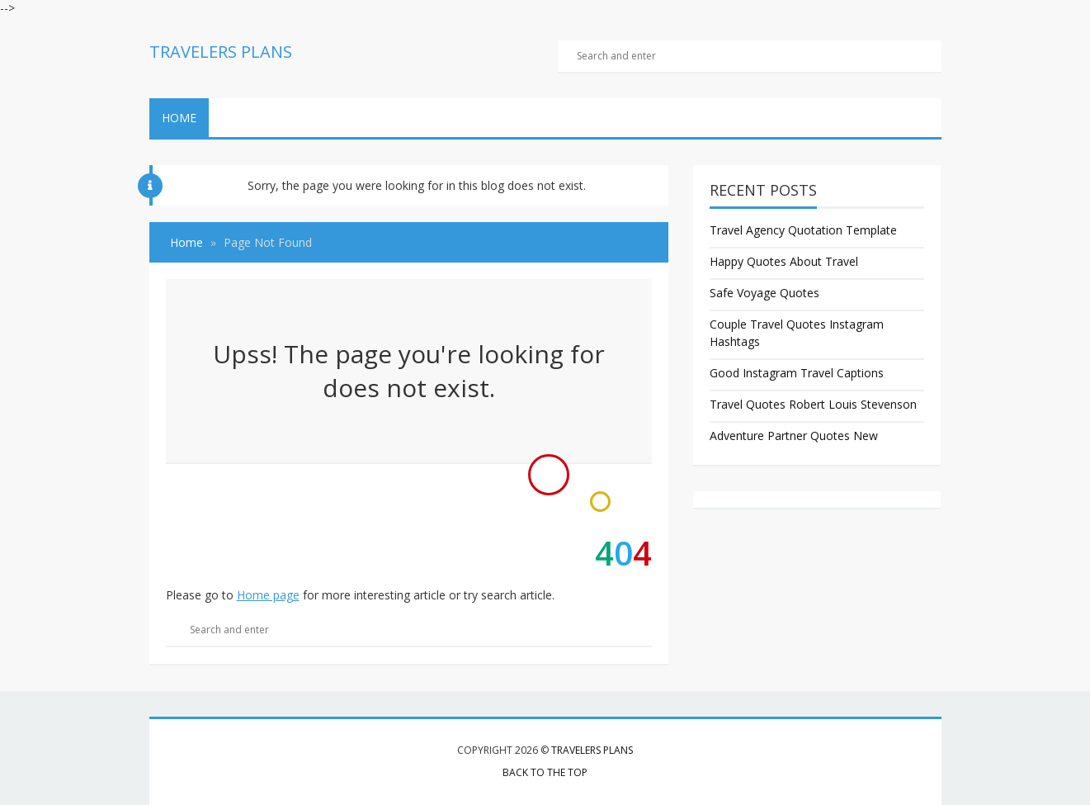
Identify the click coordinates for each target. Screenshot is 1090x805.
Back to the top (545, 772)
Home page (268, 595)
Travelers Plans (592, 750)
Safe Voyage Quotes (764, 293)
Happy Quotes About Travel (784, 261)
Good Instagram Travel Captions (797, 373)
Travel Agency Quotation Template (803, 230)
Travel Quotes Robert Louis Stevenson (813, 404)
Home (179, 117)
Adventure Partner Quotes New (794, 435)
